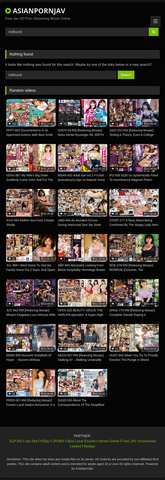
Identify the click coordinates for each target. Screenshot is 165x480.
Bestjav (89, 446)
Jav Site (31, 441)
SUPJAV (15, 441)
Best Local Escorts (81, 441)
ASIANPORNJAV (35, 10)
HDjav (45, 441)
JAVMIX (58, 441)
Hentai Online (108, 441)
